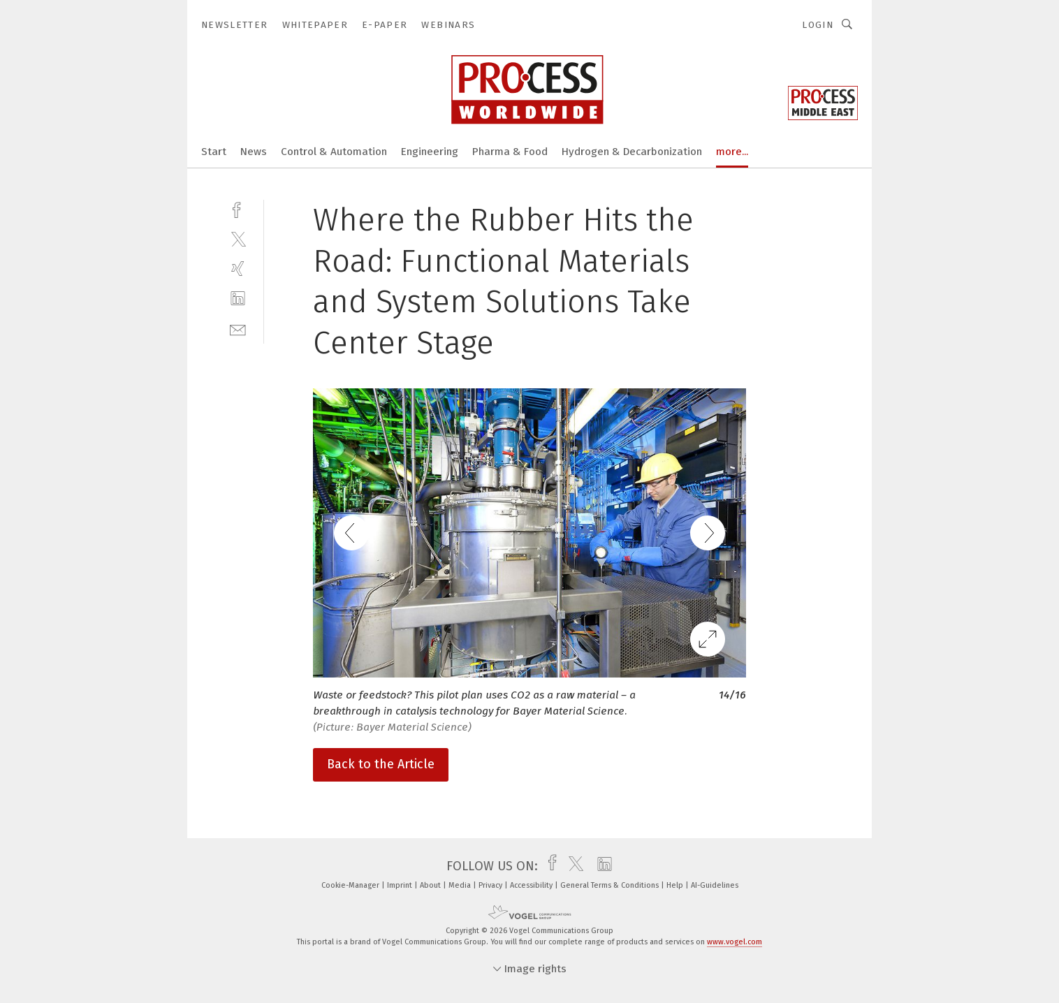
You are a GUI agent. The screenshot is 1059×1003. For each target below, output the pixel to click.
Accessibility (532, 885)
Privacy (491, 885)
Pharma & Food (510, 151)
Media (460, 885)
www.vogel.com (734, 941)
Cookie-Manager (351, 885)
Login (817, 25)
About (431, 885)
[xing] (238, 268)
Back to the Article (380, 764)
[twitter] (238, 238)
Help (675, 885)
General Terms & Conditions (610, 885)
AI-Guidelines (714, 885)
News (253, 151)
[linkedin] (238, 298)
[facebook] (238, 208)
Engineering (429, 151)
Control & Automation (334, 151)
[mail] (238, 328)
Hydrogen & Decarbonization (632, 151)
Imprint (400, 885)
